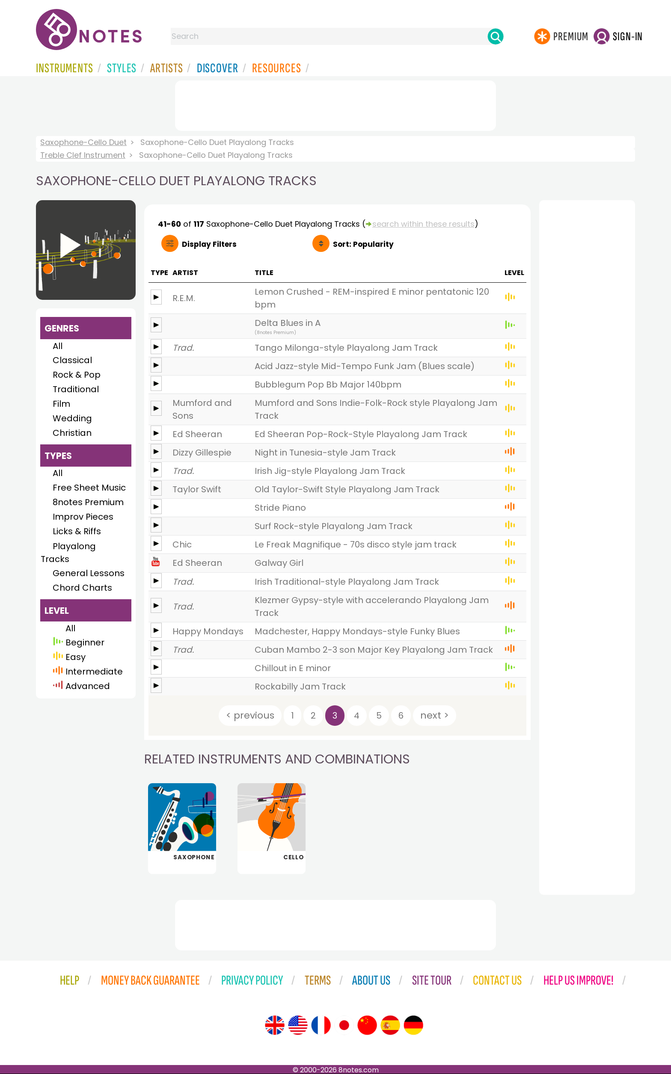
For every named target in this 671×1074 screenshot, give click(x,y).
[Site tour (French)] (321, 1025)
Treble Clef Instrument (82, 155)
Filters (209, 244)
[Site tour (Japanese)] (344, 1025)
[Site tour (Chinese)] (367, 1025)
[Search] (495, 36)
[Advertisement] (335, 104)
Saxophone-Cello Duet (83, 142)
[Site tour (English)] (274, 1025)
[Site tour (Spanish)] (390, 1025)
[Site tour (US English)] (298, 1025)
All (57, 346)
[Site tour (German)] (413, 1025)
